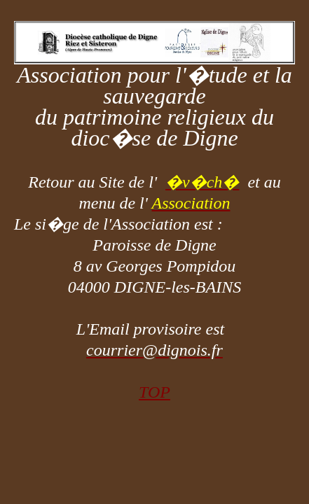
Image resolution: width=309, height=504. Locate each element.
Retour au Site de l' (96, 182)
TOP (154, 392)
